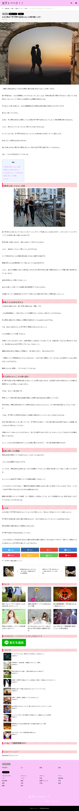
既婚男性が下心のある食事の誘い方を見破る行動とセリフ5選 (29, 723)
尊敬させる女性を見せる (11, 170)
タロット (42, 775)
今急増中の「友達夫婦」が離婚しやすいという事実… (26, 662)
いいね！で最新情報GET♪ (14, 743)
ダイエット (24, 775)
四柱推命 (60, 778)
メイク (22, 778)
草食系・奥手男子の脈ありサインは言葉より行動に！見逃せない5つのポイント (34, 680)
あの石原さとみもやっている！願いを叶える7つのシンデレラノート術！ (32, 706)
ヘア (3, 778)
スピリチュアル (6, 775)
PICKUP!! (4, 767)
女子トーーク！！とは (24, 801)
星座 (3, 783)
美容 (59, 767)
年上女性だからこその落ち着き (13, 173)
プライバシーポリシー (38, 801)
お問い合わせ (56, 801)
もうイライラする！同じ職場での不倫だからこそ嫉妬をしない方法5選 (31, 715)
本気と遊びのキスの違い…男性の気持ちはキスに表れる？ (28, 671)
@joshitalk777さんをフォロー (10, 755)
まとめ (5, 179)
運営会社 (48, 801)
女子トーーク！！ (39, 796)
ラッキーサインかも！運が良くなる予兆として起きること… (28, 654)
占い (22, 767)
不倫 (41, 778)
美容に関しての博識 (9, 176)
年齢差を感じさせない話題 (11, 167)
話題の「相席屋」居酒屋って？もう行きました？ (25, 697)
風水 (22, 785)
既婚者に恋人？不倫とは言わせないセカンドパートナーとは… (29, 689)
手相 (59, 780)
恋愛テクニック (13, 13)
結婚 (59, 783)
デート (60, 775)
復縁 (22, 780)
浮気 (22, 783)
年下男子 (7, 560)
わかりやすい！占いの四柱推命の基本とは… (24, 732)
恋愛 (5, 13)
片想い (20, 13)
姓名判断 (4, 780)
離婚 (3, 785)
